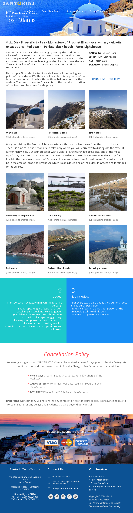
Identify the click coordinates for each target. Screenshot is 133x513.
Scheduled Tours (75, 11)
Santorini (10, 16)
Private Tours (28, 11)
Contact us (123, 13)
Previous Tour (98, 78)
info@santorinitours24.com (65, 488)
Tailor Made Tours (51, 11)
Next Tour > (114, 78)
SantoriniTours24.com (25, 469)
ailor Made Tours (100, 479)
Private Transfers (98, 11)
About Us (10, 11)
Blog (25, 16)
